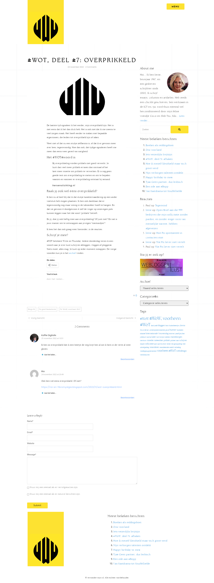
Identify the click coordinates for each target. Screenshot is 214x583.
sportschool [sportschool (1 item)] (161, 344)
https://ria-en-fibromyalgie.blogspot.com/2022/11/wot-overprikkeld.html (81, 387)
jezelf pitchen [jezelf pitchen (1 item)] (180, 333)
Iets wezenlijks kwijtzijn (159, 154)
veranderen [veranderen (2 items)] (154, 347)
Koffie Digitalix (48, 335)
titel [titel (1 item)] (184, 344)
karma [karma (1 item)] (149, 337)
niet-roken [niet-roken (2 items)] (158, 340)
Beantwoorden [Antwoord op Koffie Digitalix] (127, 359)
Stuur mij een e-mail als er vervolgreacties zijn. (54, 487)
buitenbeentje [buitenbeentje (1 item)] (174, 325)
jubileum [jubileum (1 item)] (143, 337)
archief (72, 253)
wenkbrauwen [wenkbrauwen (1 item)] (145, 355)
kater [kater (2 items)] (154, 337)
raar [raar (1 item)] (177, 340)
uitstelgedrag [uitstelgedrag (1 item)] (144, 347)
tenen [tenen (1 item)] (169, 344)
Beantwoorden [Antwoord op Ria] (127, 397)
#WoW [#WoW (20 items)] (144, 318)
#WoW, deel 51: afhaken (159, 159)
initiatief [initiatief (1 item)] (142, 333)
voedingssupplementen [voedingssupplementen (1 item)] (148, 351)
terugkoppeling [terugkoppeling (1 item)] (176, 344)
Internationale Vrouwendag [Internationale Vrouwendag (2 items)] (157, 334)
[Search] (155, 129)
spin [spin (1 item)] (155, 344)
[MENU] (174, 6)
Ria (43, 371)
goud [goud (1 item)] (167, 330)
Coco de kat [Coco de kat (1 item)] (144, 330)
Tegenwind (161, 205)
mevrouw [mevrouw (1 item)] (143, 340)
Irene (149, 210)
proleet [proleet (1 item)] (173, 340)
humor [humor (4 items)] (173, 330)
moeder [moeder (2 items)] (150, 340)
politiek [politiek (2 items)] (167, 340)
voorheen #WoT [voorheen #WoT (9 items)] (166, 350)
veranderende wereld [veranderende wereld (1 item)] (166, 347)
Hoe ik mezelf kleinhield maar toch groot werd (140, 541)
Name (30, 421)
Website (30, 443)
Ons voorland (153, 150)
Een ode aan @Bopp (157, 186)
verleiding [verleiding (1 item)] (177, 347)
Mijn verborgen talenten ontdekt (164, 173)
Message (31, 455)
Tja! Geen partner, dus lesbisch (164, 182)
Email (30, 432)
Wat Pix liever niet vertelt (170, 242)
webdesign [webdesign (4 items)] (181, 351)
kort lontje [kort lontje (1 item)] (160, 337)
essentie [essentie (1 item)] (162, 330)
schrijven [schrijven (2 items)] (183, 340)
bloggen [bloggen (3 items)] (161, 326)
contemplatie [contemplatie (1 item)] (154, 330)
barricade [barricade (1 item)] (154, 325)
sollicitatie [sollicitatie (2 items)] (149, 344)
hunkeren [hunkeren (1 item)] (180, 330)
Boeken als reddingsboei (160, 145)
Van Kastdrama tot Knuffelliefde (164, 191)
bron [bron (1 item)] (167, 325)
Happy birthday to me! (159, 177)
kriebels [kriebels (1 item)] (167, 337)
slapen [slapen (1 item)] (142, 344)
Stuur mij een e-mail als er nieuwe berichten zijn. (55, 494)
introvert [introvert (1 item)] (172, 333)
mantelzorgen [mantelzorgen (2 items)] (176, 337)
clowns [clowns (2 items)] (182, 326)
